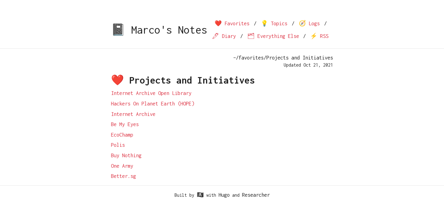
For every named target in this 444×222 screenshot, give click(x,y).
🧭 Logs (309, 23)
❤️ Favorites (232, 23)
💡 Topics (274, 23)
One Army (122, 166)
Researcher (256, 195)
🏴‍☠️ (200, 195)
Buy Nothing (126, 155)
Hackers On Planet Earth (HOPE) (152, 104)
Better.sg (123, 176)
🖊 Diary (224, 36)
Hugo (224, 195)
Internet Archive (133, 114)
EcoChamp (122, 135)
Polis (118, 145)
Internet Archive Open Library (151, 93)
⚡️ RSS (319, 36)
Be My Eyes (125, 124)
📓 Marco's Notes (159, 30)
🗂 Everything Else (273, 36)
